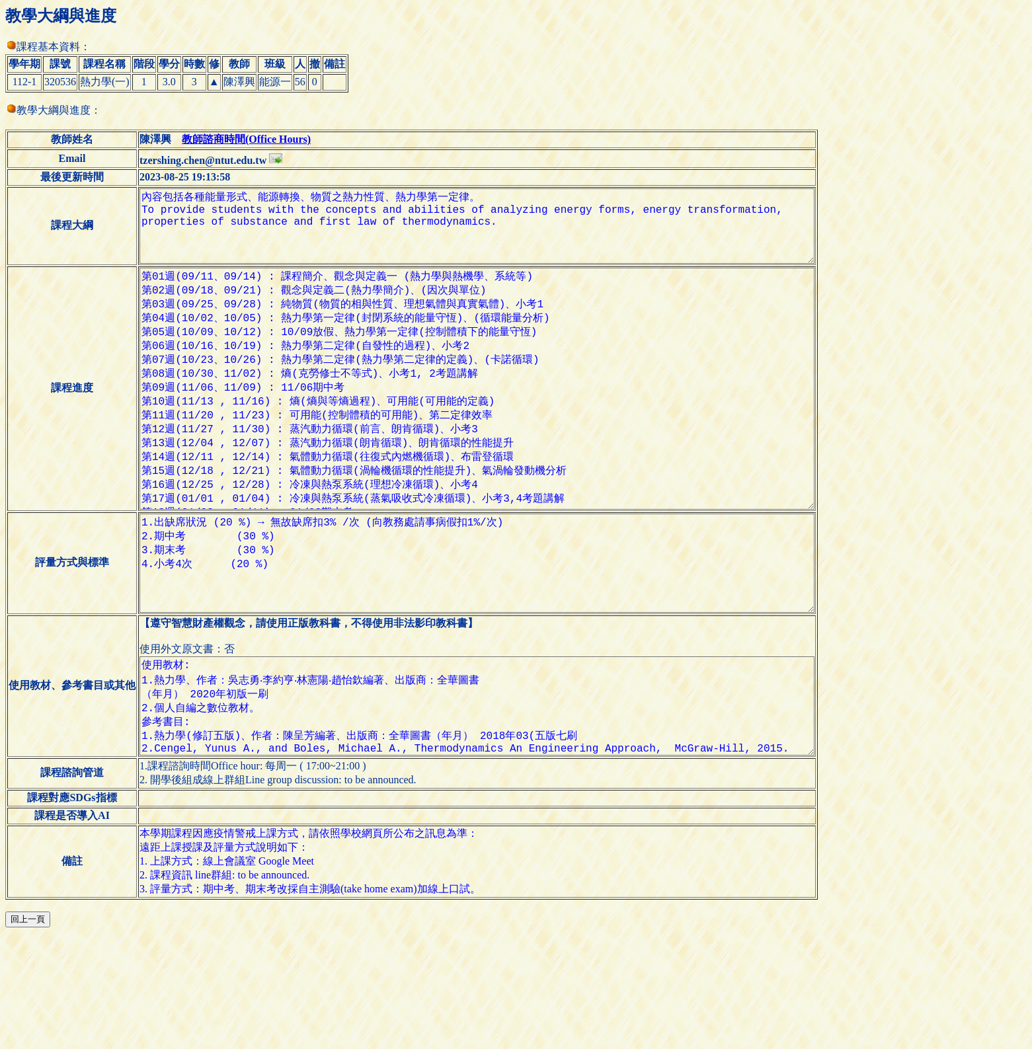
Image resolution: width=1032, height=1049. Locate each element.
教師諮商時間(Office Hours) (246, 139)
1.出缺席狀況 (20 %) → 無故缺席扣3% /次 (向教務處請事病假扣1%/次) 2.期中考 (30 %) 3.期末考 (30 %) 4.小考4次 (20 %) (487, 642)
